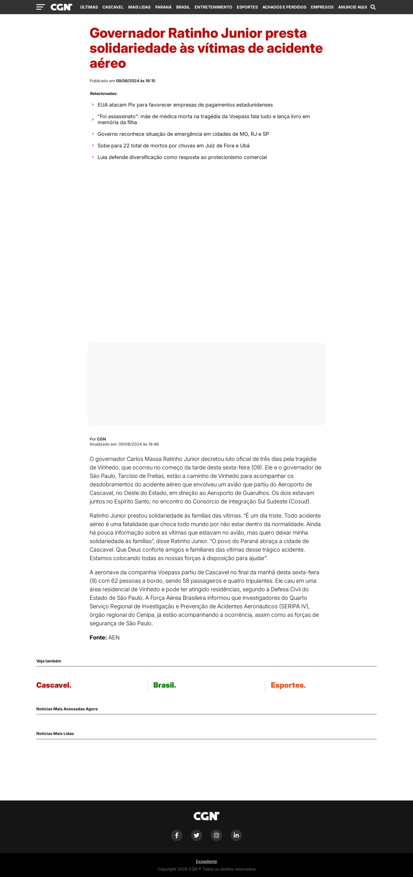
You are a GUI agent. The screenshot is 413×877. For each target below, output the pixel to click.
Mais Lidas (139, 7)
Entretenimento (213, 7)
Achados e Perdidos (284, 7)
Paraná (163, 7)
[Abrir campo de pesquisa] (373, 7)
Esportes (247, 7)
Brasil (183, 7)
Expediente (206, 861)
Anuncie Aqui (352, 7)
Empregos (322, 7)
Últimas (89, 7)
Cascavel (113, 7)
